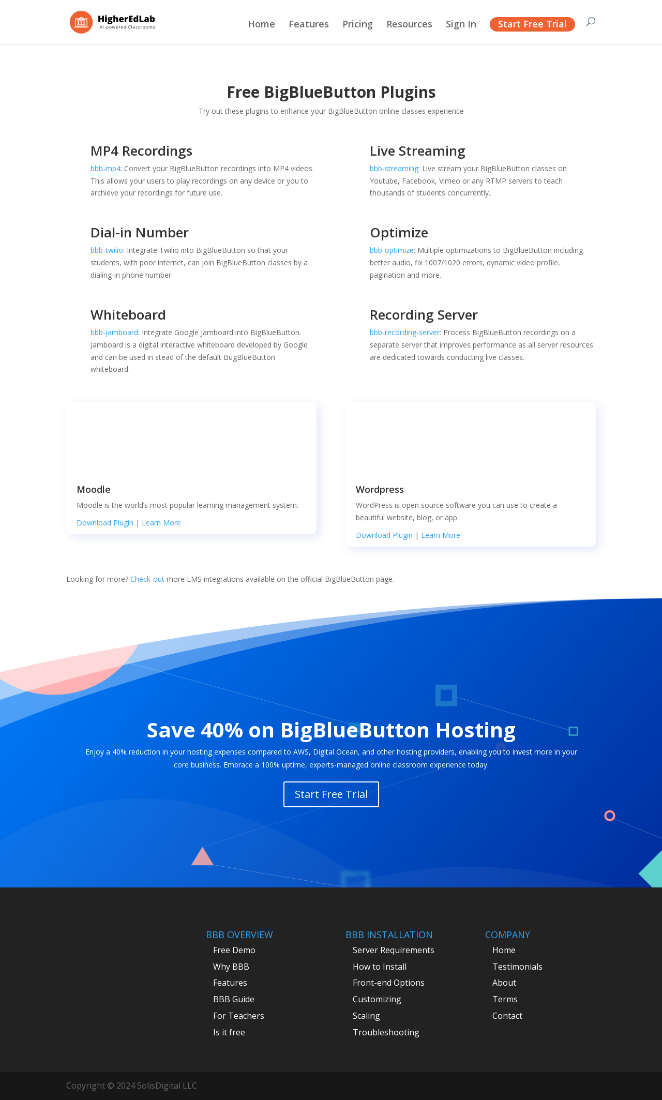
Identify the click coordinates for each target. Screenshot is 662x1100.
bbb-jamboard (114, 332)
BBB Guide (233, 999)
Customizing (377, 999)
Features (309, 25)
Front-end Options (389, 982)
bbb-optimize (392, 250)
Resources (409, 25)
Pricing (357, 25)
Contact (507, 1015)
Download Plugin (105, 523)
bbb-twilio (107, 250)
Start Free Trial (532, 24)
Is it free (229, 1032)
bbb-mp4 (106, 168)
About (504, 982)
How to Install (380, 966)
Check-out (148, 579)
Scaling (366, 1015)
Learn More (161, 523)
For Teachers (238, 1015)
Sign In (461, 25)
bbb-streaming (394, 168)
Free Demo (234, 950)
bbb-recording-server (405, 332)
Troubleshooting (386, 1032)
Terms (505, 999)
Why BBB (231, 966)
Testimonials (517, 966)
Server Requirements (393, 950)
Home (261, 25)
